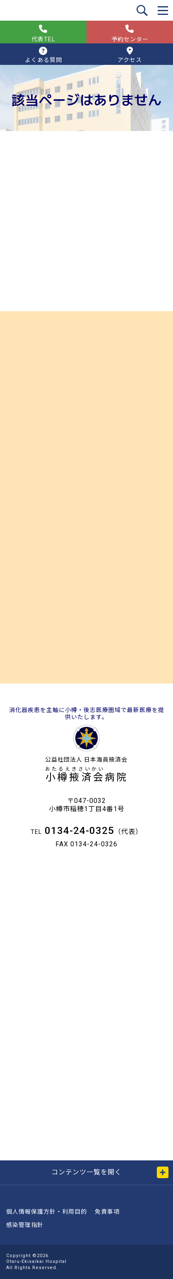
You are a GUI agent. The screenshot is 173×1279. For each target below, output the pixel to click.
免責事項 (107, 1211)
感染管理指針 (24, 1225)
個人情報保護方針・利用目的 (46, 1211)
